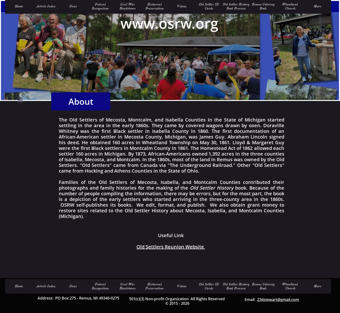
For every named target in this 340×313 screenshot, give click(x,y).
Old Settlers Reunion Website (170, 246)
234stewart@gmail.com (278, 299)
